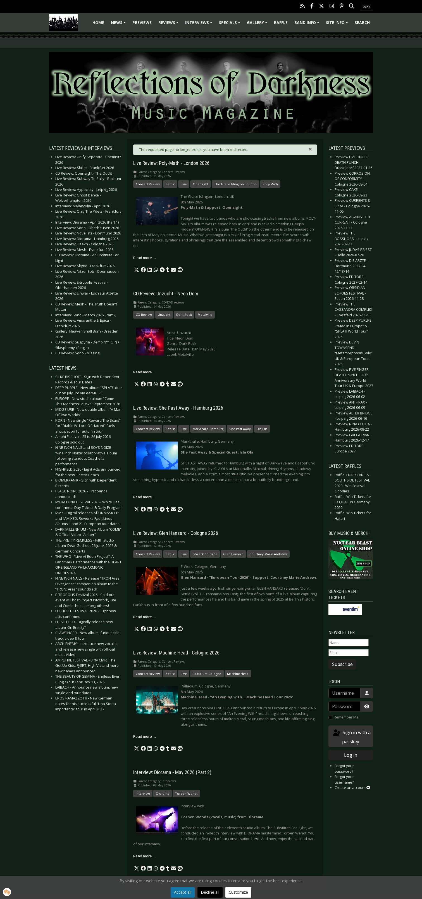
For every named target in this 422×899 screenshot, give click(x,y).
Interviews (199, 24)
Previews (142, 22)
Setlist (170, 184)
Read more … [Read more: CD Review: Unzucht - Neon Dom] (144, 371)
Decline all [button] (210, 892)
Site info (338, 24)
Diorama (162, 793)
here (255, 838)
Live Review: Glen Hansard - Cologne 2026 (175, 533)
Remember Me (346, 717)
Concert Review (148, 184)
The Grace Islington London (235, 184)
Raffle (281, 22)
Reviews (169, 24)
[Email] (348, 652)
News (119, 24)
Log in (350, 755)
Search (362, 22)
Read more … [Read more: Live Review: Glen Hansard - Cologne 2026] (144, 616)
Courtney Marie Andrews (268, 554)
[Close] (310, 149)
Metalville (205, 314)
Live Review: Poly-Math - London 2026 (171, 163)
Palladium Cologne (207, 674)
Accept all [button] (182, 892)
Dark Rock (184, 314)
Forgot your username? (344, 779)
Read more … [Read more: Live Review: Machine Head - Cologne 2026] (144, 736)
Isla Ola (262, 429)
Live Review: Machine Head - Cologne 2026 (176, 653)
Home (98, 22)
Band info (307, 24)
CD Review (144, 314)
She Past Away (240, 429)
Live (184, 184)
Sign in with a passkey (351, 737)
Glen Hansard (233, 554)
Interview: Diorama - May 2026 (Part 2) (172, 772)
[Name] (348, 642)
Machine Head (238, 674)
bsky (366, 6)
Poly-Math (270, 184)
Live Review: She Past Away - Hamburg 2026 (178, 408)
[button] (136, 269)
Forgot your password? (344, 768)
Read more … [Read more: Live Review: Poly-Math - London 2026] (144, 257)
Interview (143, 793)
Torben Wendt (186, 793)
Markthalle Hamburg (208, 429)
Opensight (200, 184)
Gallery (258, 24)
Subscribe (342, 664)
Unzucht (164, 314)
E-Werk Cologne (205, 554)
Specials (230, 24)
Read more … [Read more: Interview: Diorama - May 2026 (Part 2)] (144, 855)
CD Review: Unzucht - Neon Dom (165, 294)
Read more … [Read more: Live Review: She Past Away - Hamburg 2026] (144, 496)
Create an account (352, 787)
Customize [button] (238, 892)
